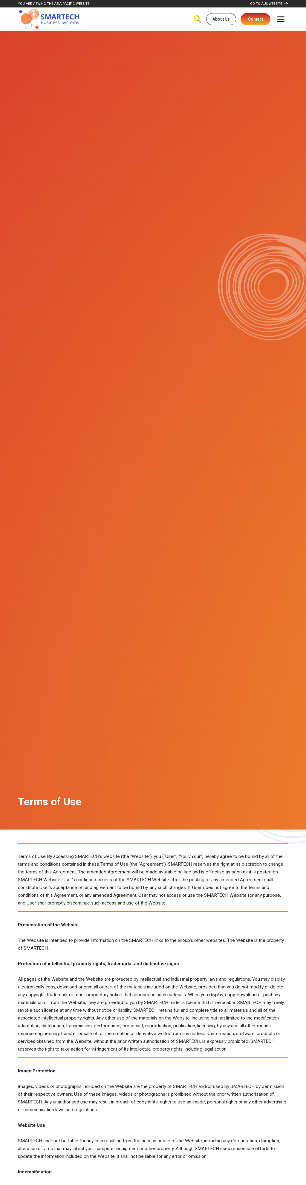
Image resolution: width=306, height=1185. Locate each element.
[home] (49, 19)
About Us (221, 19)
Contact (255, 19)
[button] (281, 19)
